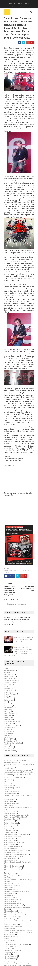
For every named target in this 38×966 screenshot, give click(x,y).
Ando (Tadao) (8, 759)
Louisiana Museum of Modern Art (15, 845)
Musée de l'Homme (10, 889)
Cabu (6, 781)
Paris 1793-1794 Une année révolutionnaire (19, 914)
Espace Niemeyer (10, 804)
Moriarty (7, 709)
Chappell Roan (9, 673)
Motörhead (8, 711)
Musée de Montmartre (12, 887)
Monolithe (7, 707)
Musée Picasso (9, 883)
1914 (5, 660)
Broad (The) (8, 777)
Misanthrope (8, 701)
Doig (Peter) (8, 797)
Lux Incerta (8, 697)
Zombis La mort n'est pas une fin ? (15, 951)
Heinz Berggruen (10, 832)
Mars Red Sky (8, 699)
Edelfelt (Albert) (9, 802)
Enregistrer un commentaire (16, 598)
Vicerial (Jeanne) (9, 945)
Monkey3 (7, 703)
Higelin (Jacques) (10, 685)
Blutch (6, 773)
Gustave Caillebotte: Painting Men (16, 826)
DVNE (6, 677)
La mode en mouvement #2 (13, 844)
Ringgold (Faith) (9, 924)
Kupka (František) (10, 840)
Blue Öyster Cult (9, 670)
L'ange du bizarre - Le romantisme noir (17, 842)
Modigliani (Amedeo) (11, 873)
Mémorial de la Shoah (11, 904)
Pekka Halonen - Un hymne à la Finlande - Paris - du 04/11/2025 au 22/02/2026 (18, 919)
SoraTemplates (17, 963)
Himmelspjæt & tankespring (13, 834)
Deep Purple (8, 679)
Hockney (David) (10, 836)
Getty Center (8, 818)
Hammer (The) (9, 830)
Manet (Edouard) (10, 861)
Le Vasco (7, 695)
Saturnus (7, 726)
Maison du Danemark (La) (13, 857)
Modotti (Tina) (9, 875)
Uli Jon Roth (8, 738)
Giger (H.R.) (8, 820)
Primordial (7, 722)
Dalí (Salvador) (9, 791)
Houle (6, 687)
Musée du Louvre (10, 898)
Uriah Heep (8, 740)
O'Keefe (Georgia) (10, 906)
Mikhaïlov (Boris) (10, 871)
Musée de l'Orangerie (11, 890)
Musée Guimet (9, 881)
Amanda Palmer (9, 662)
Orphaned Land (9, 719)
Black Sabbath (9, 668)
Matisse (7, 865)
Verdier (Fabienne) (10, 943)
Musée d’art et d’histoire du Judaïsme (16, 902)
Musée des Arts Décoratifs (13, 892)
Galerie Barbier (9, 812)
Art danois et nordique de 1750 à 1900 (17, 761)
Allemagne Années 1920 (12, 753)
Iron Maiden (8, 689)
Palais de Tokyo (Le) (11, 912)
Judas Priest (8, 691)
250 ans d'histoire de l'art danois (15, 752)
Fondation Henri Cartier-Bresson (15, 806)
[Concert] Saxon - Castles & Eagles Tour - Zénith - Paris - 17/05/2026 (23, 633)
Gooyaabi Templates (19, 965)
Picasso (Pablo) (9, 922)
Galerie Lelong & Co (11, 814)
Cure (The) (7, 675)
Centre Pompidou (10, 785)
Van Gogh (7, 941)
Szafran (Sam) (8, 936)
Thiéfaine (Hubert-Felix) (12, 734)
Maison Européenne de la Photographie (17, 853)
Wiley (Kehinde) (9, 947)
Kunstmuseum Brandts (12, 838)
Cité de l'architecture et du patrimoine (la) (18, 787)
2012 (9, 564)
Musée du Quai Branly (11, 900)
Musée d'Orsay (9, 885)
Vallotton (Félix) (9, 939)
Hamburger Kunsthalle (12, 828)
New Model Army (10, 713)
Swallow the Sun (9, 732)
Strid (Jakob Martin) (11, 933)
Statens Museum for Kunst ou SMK (16, 932)
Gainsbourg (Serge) (10, 810)
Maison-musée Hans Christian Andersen (18, 859)
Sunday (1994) (9, 730)
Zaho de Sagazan (10, 742)
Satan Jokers (16, 564)
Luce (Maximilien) (10, 849)
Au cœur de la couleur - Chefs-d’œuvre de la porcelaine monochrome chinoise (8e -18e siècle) (19, 765)
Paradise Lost (8, 721)
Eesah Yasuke (8, 681)
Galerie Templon (9, 816)
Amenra (6, 664)
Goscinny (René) (9, 822)
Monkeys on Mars (10, 705)
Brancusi (7, 775)
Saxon (6, 728)
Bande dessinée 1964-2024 (13, 769)
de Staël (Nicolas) (10, 957)
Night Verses (8, 715)
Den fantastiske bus (11, 795)
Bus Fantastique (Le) (11, 779)
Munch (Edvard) (9, 877)
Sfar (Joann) (8, 930)
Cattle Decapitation (11, 672)
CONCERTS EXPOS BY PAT (19, 3)
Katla (6, 693)
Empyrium (7, 683)
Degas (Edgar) (9, 793)
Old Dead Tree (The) (11, 717)
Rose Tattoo (8, 724)
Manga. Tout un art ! (11, 863)
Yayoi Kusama (9, 949)
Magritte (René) (9, 851)
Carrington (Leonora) (11, 783)
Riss (5, 926)
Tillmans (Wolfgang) (11, 937)
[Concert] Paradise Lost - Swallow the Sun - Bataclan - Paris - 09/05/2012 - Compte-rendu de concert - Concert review (19, 645)
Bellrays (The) (9, 666)
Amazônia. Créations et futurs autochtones (18, 755)
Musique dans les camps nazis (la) (15, 879)
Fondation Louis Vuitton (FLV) (14, 808)
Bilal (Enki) (7, 771)
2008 (5, 564)
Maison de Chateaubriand (13, 855)
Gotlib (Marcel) (9, 824)
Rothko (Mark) (9, 928)
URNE (6, 736)
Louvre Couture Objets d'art (13, 847)
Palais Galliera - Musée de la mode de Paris (18, 908)
